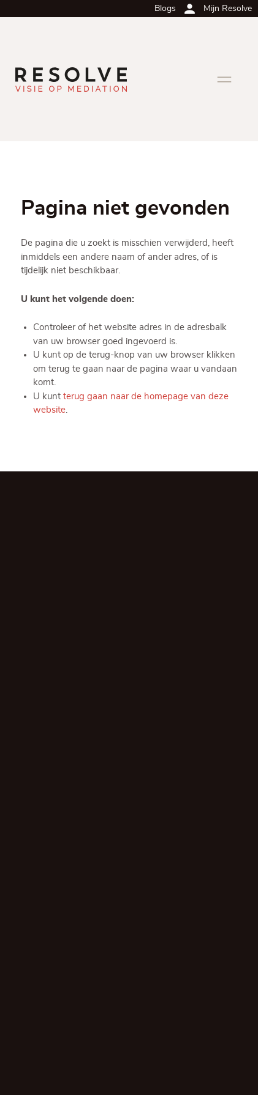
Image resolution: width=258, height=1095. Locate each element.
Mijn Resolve (227, 8)
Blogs (165, 8)
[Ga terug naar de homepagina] (71, 79)
